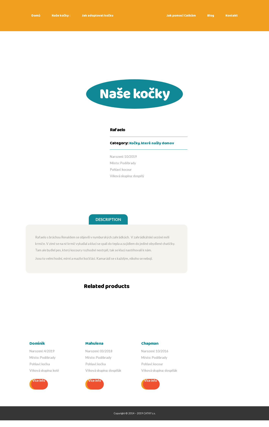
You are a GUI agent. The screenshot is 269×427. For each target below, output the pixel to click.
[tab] (108, 227)
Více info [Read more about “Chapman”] (150, 387)
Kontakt (231, 17)
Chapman (148, 350)
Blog (210, 17)
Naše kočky (60, 17)
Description (108, 227)
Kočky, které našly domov (153, 143)
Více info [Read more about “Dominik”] (38, 387)
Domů (35, 17)
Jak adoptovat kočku (97, 17)
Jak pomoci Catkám (181, 17)
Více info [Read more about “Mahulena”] (94, 387)
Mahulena (92, 350)
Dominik (35, 350)
